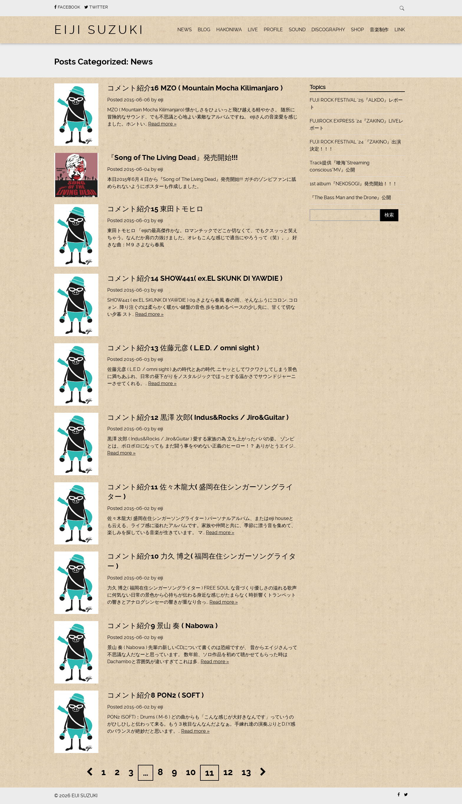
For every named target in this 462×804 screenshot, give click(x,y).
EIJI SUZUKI (99, 30)
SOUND (297, 29)
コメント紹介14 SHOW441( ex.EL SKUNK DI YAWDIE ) (194, 278)
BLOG (204, 29)
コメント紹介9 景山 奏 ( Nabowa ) (162, 626)
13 (246, 772)
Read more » (162, 124)
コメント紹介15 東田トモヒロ (155, 209)
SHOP (357, 29)
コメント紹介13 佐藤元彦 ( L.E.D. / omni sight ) (184, 348)
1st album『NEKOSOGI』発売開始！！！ (353, 183)
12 (228, 772)
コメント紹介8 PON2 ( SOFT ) (155, 695)
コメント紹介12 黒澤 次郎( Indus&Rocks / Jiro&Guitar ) (197, 417)
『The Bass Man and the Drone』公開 (350, 197)
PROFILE (273, 29)
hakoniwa (229, 29)
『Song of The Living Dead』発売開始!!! (172, 157)
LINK (400, 29)
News (184, 29)
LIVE (253, 29)
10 (191, 772)
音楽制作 (379, 29)
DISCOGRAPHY (328, 29)
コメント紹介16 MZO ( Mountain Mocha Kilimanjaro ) (195, 88)
